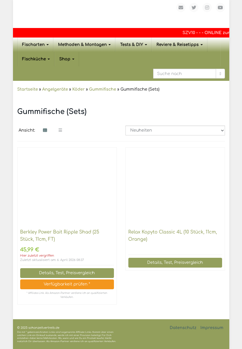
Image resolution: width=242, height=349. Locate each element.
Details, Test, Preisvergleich (67, 273)
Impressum (211, 328)
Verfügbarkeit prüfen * (67, 284)
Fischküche (36, 59)
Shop (66, 59)
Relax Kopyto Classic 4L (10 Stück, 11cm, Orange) (172, 235)
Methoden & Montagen (84, 44)
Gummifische (102, 89)
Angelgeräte (55, 89)
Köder (78, 89)
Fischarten (35, 44)
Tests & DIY (133, 44)
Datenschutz (183, 328)
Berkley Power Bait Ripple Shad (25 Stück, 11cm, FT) (59, 235)
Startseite (27, 89)
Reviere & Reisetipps (179, 44)
